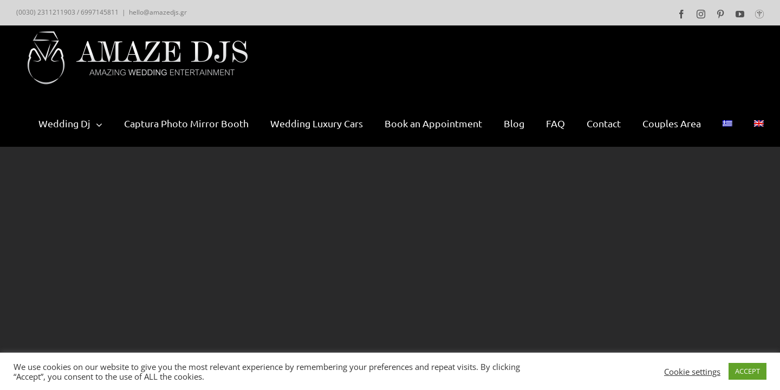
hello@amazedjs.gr (158, 12)
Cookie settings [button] (692, 371)
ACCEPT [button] (747, 371)
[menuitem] (81, 123)
